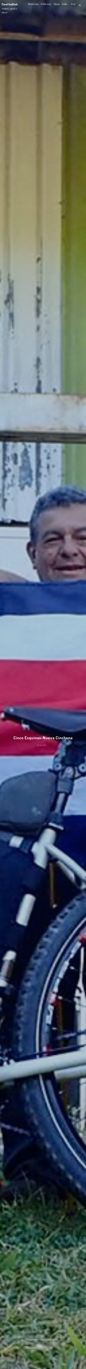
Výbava (62, 5)
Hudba (72, 5)
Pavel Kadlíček (10, 4)
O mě (31, 13)
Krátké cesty (49, 5)
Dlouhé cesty (34, 5)
